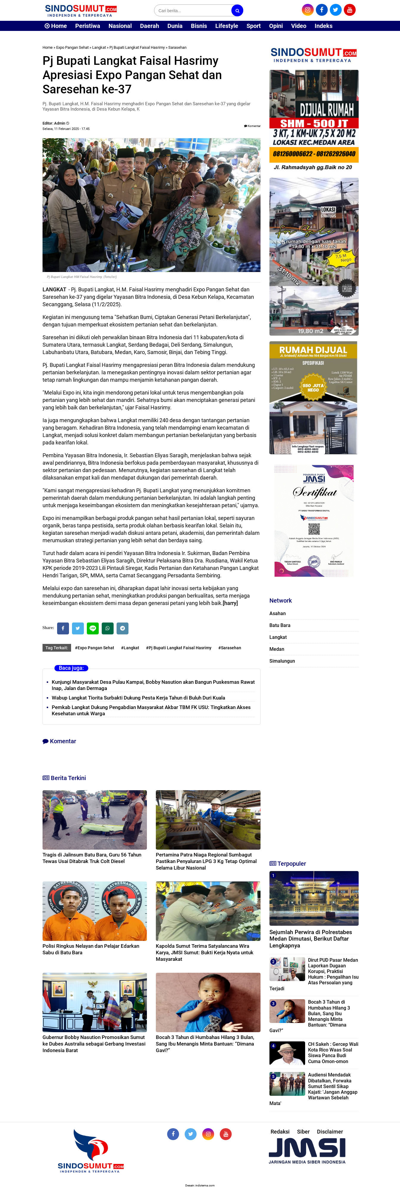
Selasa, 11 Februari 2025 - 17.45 (66, 129)
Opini (276, 25)
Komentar (252, 126)
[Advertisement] (314, 761)
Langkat (99, 47)
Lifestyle (226, 25)
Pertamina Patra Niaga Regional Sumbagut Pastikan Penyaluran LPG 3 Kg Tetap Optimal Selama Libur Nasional (206, 861)
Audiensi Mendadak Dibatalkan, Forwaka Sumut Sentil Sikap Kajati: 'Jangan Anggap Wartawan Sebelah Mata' (313, 1089)
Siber (303, 1131)
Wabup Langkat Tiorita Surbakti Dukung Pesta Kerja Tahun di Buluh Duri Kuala (138, 698)
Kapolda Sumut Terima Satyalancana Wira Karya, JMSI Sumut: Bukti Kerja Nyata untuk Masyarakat (204, 952)
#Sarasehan (229, 647)
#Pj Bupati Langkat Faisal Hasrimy (178, 647)
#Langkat (130, 647)
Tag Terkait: (57, 647)
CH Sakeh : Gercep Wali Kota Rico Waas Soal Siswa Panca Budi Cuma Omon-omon (333, 1052)
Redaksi (280, 1131)
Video (298, 25)
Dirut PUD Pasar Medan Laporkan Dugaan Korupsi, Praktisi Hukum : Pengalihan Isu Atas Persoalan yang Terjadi (314, 974)
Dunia (175, 25)
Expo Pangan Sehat (72, 47)
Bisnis (199, 25)
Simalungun (282, 661)
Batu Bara (280, 625)
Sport (254, 25)
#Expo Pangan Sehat (94, 647)
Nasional (120, 25)
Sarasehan (177, 47)
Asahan (277, 613)
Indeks (323, 25)
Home (56, 25)
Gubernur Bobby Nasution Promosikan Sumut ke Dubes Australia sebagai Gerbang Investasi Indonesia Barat (94, 1043)
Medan (276, 649)
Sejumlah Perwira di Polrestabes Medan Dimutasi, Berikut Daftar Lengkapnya (310, 939)
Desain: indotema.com (200, 1185)
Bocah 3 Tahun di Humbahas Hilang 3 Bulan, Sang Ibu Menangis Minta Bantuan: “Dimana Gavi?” (205, 1043)
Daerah (149, 25)
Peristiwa (87, 25)
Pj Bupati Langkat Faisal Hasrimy (137, 47)
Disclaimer (330, 1131)
